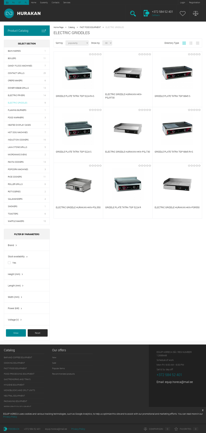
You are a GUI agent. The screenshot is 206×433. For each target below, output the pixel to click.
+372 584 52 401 (32, 428)
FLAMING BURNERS (17, 110)
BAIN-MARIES (14, 50)
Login (182, 2)
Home (33, 2)
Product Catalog (27, 30)
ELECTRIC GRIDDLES (17, 102)
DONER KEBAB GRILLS (18, 87)
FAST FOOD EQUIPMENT (90, 27)
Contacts (55, 2)
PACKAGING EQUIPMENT (15, 401)
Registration (194, 2)
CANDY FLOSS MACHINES (20, 65)
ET (20, 2)
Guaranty (44, 2)
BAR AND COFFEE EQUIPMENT (18, 357)
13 (44, 87)
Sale (54, 362)
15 (44, 139)
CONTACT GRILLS (16, 73)
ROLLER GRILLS (15, 184)
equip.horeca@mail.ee (179, 382)
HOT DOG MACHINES (18, 132)
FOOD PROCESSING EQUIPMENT (19, 373)
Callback (156, 15)
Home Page (58, 27)
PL (26, 2)
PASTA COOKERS (16, 161)
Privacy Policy (78, 428)
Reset (37, 332)
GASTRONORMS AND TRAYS (17, 379)
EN (7, 2)
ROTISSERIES (14, 191)
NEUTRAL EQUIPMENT (14, 395)
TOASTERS (13, 213)
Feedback (11, 428)
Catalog (71, 27)
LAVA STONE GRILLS (17, 147)
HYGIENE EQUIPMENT (14, 384)
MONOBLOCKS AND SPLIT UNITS (19, 390)
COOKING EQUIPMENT (14, 362)
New (54, 357)
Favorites (186, 428)
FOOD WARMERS (16, 117)
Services (66, 2)
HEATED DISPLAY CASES (19, 124)
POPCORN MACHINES (18, 169)
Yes (14, 262)
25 (44, 73)
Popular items (58, 368)
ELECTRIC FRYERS (16, 95)
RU (13, 2)
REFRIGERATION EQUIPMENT (17, 406)
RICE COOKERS (15, 176)
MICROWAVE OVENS (17, 154)
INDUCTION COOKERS (18, 139)
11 (44, 58)
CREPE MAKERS (15, 80)
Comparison (157, 428)
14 (44, 95)
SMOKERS (12, 206)
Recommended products (63, 373)
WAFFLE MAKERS (16, 221)
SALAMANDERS (15, 198)
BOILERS (12, 58)
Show (16, 332)
